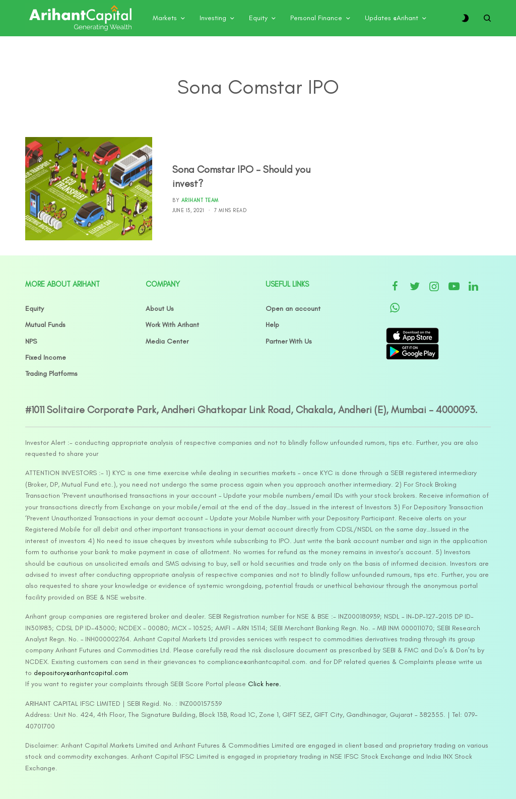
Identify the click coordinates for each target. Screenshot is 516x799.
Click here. (264, 684)
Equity (34, 308)
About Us (160, 308)
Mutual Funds (45, 324)
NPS (31, 341)
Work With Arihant (172, 324)
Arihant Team (200, 200)
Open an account (293, 308)
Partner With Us (289, 341)
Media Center (167, 341)
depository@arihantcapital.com (81, 673)
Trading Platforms (51, 373)
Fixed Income (45, 357)
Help (272, 324)
